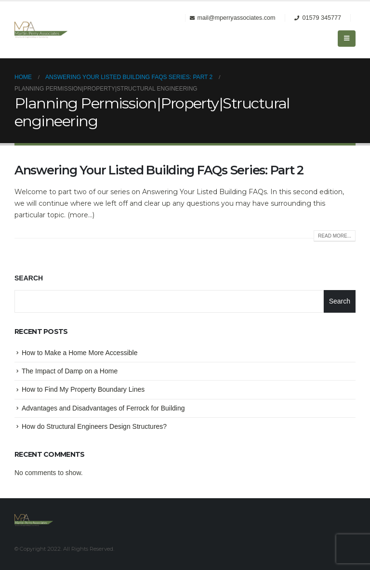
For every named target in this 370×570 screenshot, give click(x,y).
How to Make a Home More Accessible (79, 353)
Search (28, 278)
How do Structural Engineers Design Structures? (94, 426)
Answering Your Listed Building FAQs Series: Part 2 (159, 170)
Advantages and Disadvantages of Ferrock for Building (103, 408)
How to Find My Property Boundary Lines (83, 389)
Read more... (334, 236)
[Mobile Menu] (347, 38)
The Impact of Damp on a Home (70, 371)
